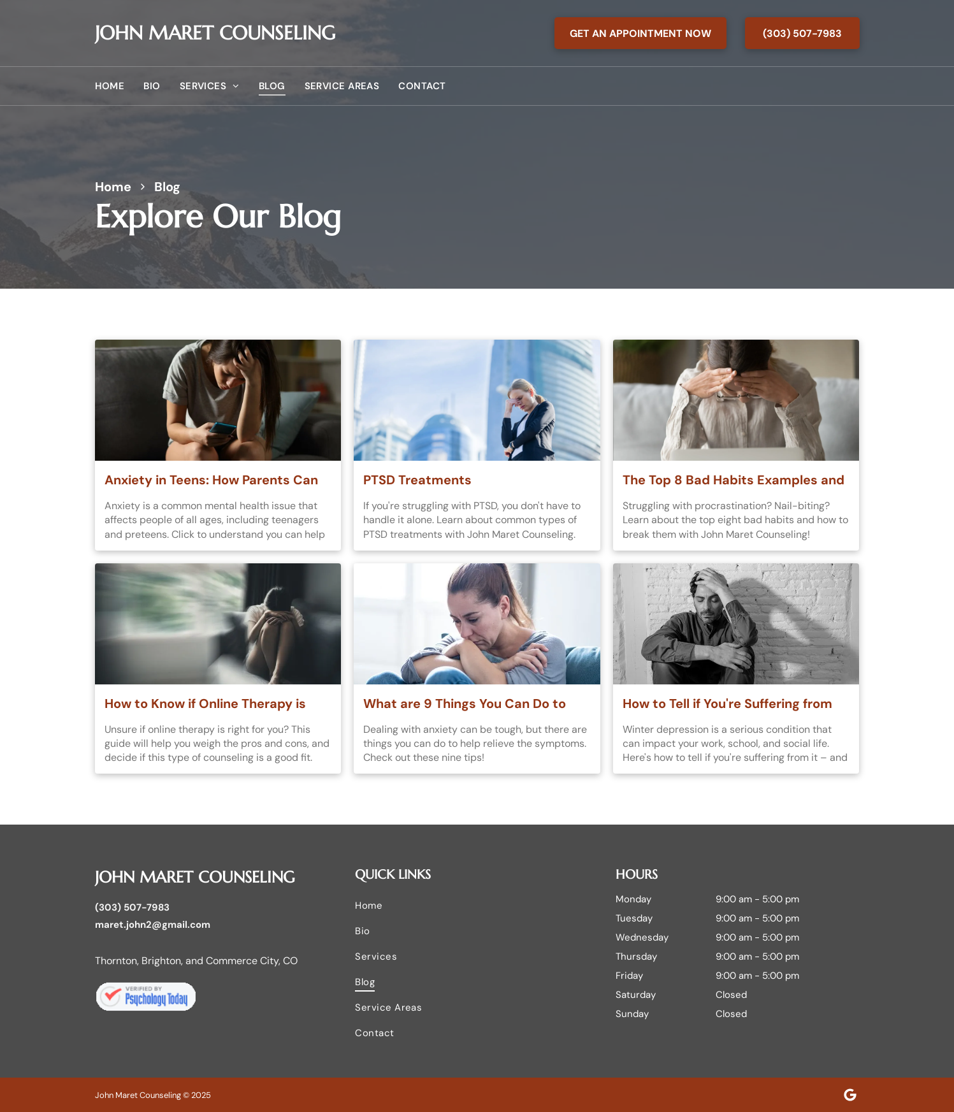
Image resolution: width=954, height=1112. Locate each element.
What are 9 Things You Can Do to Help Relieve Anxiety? (464, 704)
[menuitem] (119, 86)
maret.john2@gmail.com (152, 924)
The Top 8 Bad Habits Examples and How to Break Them (733, 480)
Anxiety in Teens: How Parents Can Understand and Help (211, 480)
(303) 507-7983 (132, 907)
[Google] (850, 1094)
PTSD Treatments (417, 480)
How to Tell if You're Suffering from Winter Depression (727, 704)
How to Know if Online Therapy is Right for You (205, 704)
